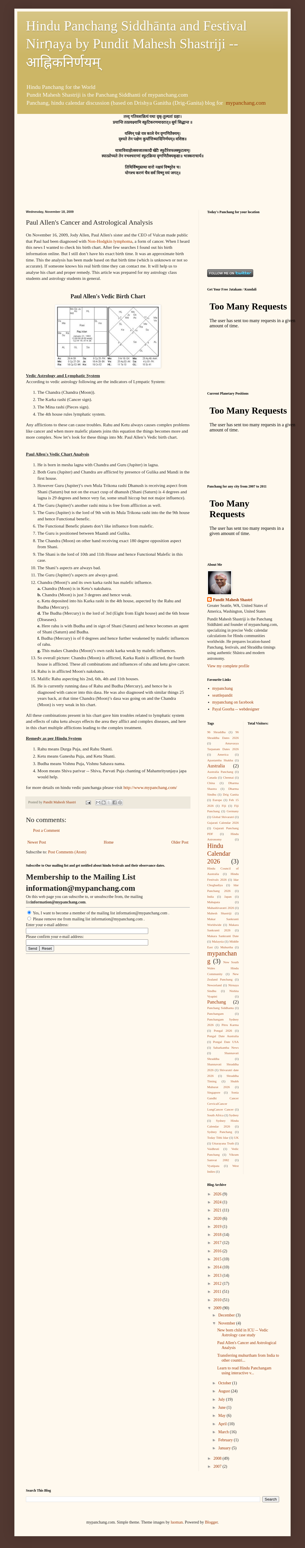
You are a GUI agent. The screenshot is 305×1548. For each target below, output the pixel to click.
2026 (218, 1194)
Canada (212, 777)
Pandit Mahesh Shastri (232, 600)
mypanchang (222, 688)
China (211, 783)
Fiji (224, 805)
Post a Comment (46, 830)
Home (109, 842)
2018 (218, 1234)
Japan (227, 896)
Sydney (234, 1115)
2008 (218, 1458)
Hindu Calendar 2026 (218, 853)
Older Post (180, 842)
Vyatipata (213, 1165)
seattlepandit (222, 695)
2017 (218, 1243)
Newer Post (36, 842)
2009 (218, 1308)
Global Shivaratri (223, 817)
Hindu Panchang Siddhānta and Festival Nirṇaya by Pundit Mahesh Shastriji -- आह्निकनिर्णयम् (136, 44)
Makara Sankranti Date (223, 936)
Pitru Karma (230, 1025)
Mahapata (213, 902)
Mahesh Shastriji (219, 913)
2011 (218, 1291)
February (226, 1440)
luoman (177, 1522)
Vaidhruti (213, 1149)
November (227, 1323)
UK (236, 1137)
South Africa (215, 1115)
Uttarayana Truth (223, 1143)
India (210, 896)
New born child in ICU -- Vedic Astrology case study (242, 1332)
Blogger (211, 1522)
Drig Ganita (231, 794)
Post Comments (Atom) (67, 852)
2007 (218, 1466)
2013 (218, 1275)
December (227, 1315)
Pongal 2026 (223, 1030)
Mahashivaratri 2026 (220, 907)
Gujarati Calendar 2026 (223, 822)
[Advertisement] (225, 241)
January (225, 1448)
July (222, 1399)
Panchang (216, 1002)
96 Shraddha (216, 732)
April (223, 1424)
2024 (218, 1202)
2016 (218, 1251)
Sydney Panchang (219, 1132)
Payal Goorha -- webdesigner (236, 709)
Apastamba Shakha (220, 760)
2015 (218, 1259)
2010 (218, 1300)
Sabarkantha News (226, 1047)
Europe (217, 800)
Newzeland (214, 985)
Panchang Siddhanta (220, 1008)
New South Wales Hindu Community (223, 967)
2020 (218, 1218)
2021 (218, 1210)
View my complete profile (228, 666)
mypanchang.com (246, 103)
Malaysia (218, 941)
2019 (218, 1226)
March (224, 1432)
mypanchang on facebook (233, 702)
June (222, 1407)
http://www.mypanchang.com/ (150, 787)
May (222, 1415)
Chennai (228, 777)
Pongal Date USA (226, 1042)
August (224, 1391)
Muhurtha (226, 947)
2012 (218, 1283)
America (223, 754)
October (225, 1383)
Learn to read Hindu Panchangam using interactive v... (244, 1370)
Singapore (213, 1092)
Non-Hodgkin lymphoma (110, 241)
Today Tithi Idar (217, 1137)
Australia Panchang (220, 771)
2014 (218, 1267)
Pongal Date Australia (223, 1036)
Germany (233, 811)
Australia (216, 766)
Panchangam (215, 1013)
